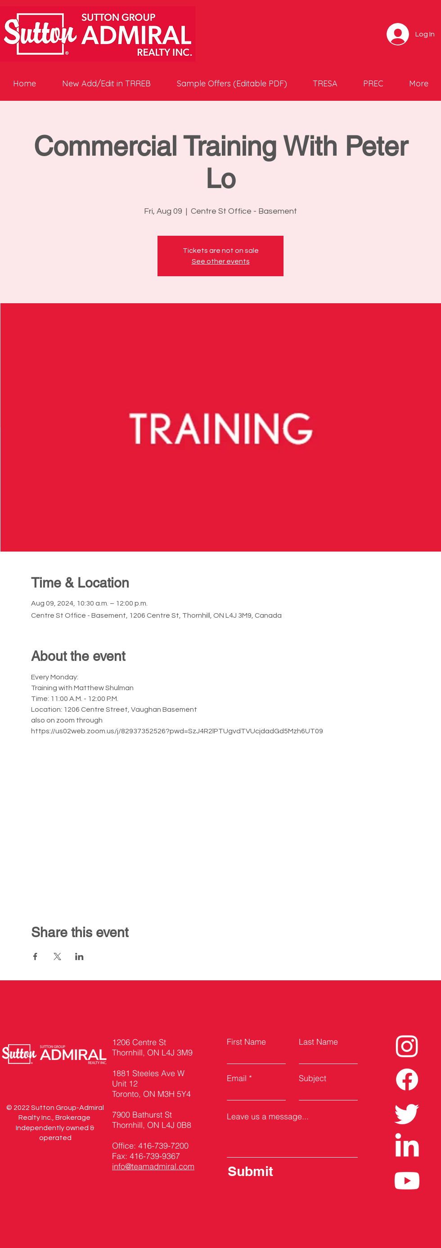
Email (237, 1078)
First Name (246, 1042)
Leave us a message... (268, 1117)
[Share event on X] (57, 956)
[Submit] (290, 1171)
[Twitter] (407, 1113)
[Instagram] (407, 1045)
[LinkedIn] (407, 1147)
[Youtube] (407, 1180)
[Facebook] (407, 1079)
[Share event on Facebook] (35, 956)
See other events (221, 261)
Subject (312, 1078)
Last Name (318, 1042)
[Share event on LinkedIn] (79, 956)
